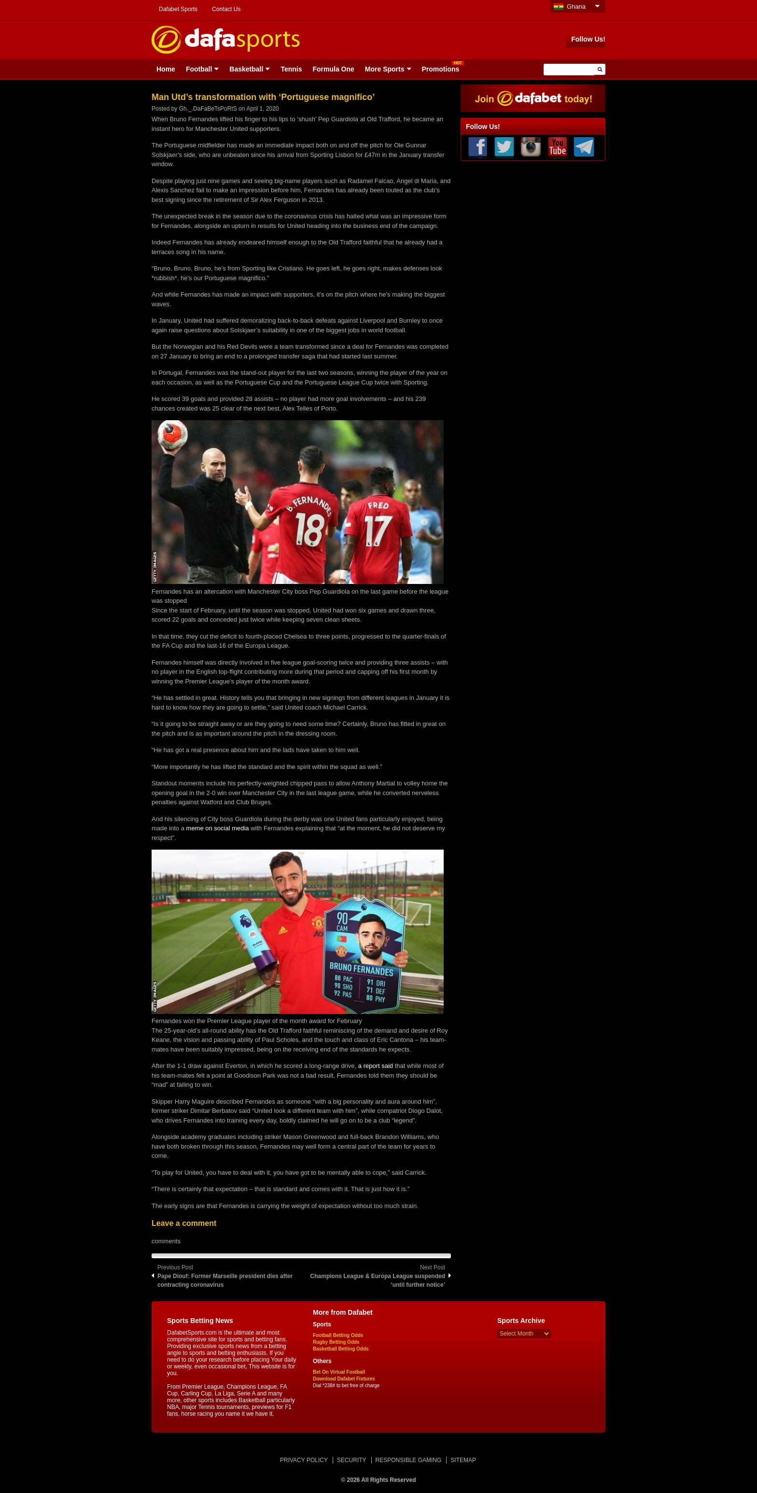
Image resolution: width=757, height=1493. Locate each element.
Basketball (246, 69)
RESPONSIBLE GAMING (409, 1460)
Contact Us (226, 9)
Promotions (441, 69)
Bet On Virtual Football (339, 1372)
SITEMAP (463, 1460)
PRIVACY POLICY (304, 1460)
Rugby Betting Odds (336, 1342)
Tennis (291, 69)
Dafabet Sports (178, 9)
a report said (375, 1065)
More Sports (385, 69)
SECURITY (351, 1460)
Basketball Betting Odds (341, 1348)
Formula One (333, 69)
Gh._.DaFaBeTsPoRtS (208, 108)
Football (199, 69)
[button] (599, 69)
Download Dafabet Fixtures (344, 1378)
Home (165, 69)
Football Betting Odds (338, 1335)
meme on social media (217, 828)
